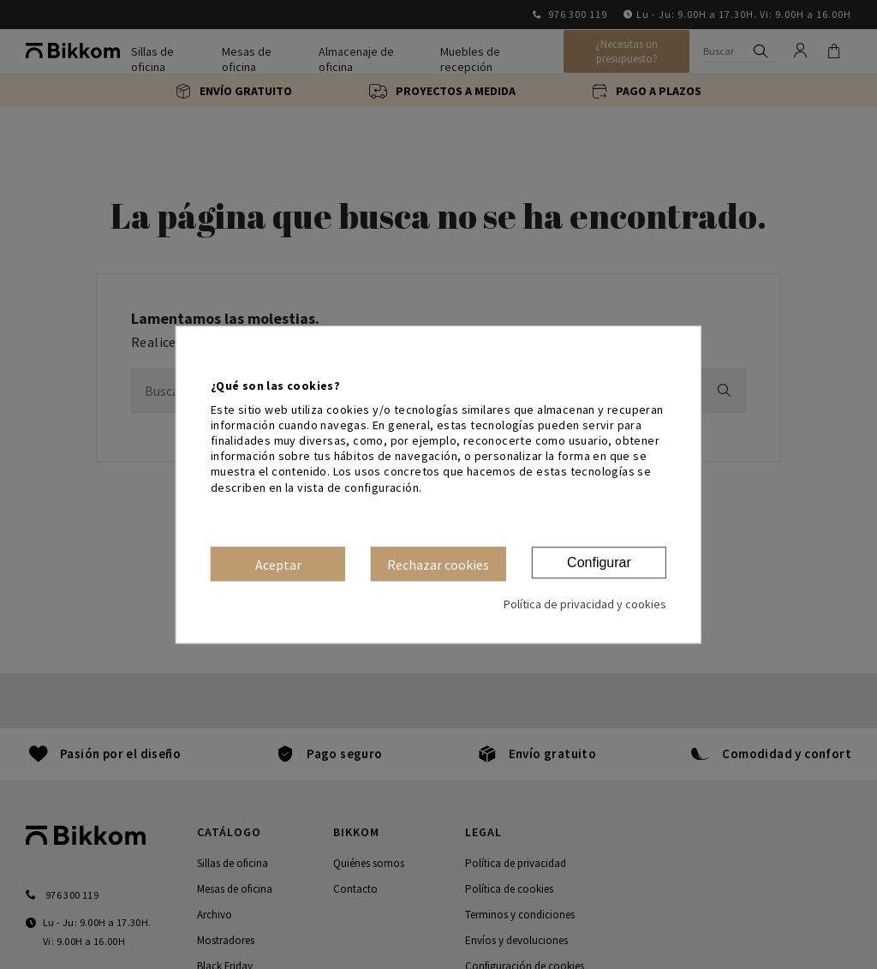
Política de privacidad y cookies (585, 604)
